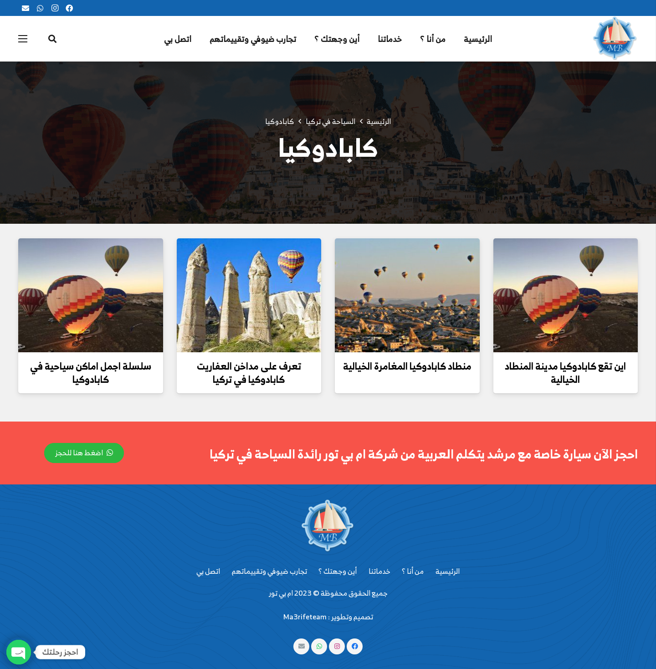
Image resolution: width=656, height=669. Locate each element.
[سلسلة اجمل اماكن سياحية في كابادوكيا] (90, 295)
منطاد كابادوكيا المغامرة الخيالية (407, 366)
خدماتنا (379, 571)
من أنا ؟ (413, 571)
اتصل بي (208, 571)
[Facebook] (69, 8)
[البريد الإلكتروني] (25, 8)
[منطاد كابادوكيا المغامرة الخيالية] (407, 295)
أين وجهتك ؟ (337, 571)
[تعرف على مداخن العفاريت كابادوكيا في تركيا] (249, 295)
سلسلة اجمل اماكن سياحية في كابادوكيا (90, 372)
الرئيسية (448, 571)
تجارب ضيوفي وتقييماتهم (269, 571)
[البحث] (52, 39)
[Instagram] (54, 8)
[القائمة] (22, 38)
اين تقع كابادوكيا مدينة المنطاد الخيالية (565, 372)
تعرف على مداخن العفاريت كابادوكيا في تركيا (249, 372)
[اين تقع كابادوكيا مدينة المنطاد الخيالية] (565, 295)
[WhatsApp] (40, 8)
